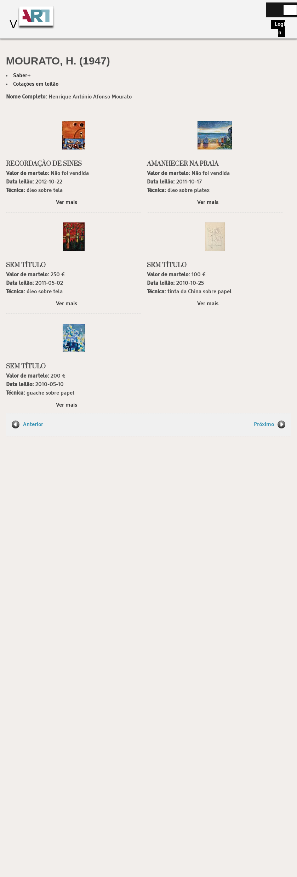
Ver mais (66, 202)
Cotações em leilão (35, 84)
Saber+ (22, 75)
